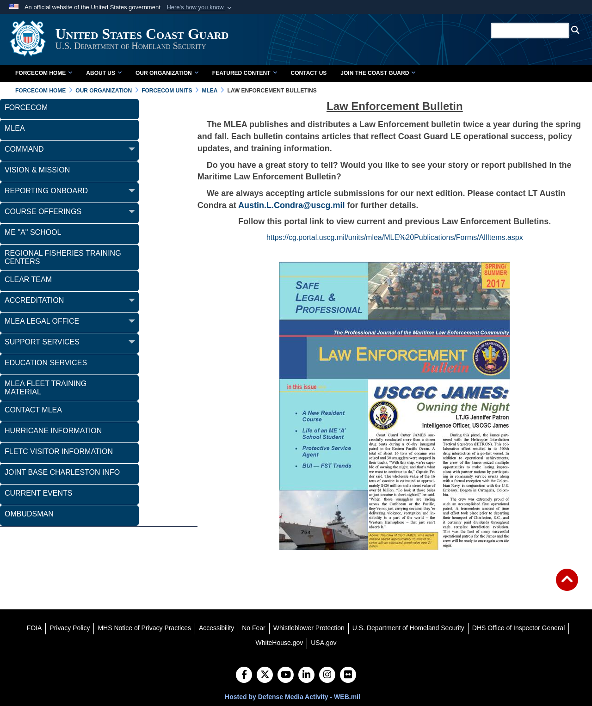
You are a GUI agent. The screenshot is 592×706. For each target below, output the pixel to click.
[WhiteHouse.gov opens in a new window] (279, 642)
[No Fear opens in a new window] (253, 628)
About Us (104, 73)
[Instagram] (327, 675)
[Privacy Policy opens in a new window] (69, 628)
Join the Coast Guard (377, 73)
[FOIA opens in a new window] (34, 628)
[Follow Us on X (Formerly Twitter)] (265, 675)
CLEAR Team (28, 279)
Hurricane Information (53, 431)
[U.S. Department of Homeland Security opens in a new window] (408, 628)
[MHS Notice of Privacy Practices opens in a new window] (144, 628)
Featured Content (244, 73)
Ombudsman (29, 514)
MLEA (15, 128)
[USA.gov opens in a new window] (323, 642)
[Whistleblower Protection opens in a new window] (309, 628)
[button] (200, 7)
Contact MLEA (33, 410)
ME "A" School (33, 232)
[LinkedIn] (306, 675)
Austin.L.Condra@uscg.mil (291, 205)
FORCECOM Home (43, 73)
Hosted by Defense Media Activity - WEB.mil (292, 696)
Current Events (38, 493)
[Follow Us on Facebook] (244, 675)
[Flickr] (348, 675)
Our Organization (167, 73)
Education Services (46, 363)
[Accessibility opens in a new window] (216, 628)
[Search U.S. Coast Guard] (531, 30)
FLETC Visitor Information (59, 451)
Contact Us (309, 73)
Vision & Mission (37, 170)
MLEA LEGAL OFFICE (42, 321)
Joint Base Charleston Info (62, 472)
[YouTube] (286, 675)
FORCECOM (26, 107)
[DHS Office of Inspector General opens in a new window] (518, 628)
